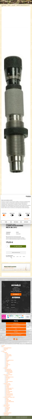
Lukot (7, 402)
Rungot (7, 399)
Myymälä (6, 349)
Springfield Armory (9, 360)
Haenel (7, 356)
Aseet (3, 351)
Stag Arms (8, 364)
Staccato (8, 378)
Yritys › (16, 329)
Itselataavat (8, 369)
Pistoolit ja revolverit (8, 374)
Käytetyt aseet (7, 383)
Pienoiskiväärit (9, 389)
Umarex (7, 409)
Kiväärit (5, 352)
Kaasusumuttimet (7, 412)
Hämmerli (8, 407)
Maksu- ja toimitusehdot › (16, 326)
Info (3, 346)
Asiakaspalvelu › (16, 323)
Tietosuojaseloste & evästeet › (16, 334)
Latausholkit (13, 5)
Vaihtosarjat (8, 400)
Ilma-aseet (8, 396)
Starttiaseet (6, 414)
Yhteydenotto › (16, 294)
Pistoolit (7, 390)
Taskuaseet (8, 384)
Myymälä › (16, 331)
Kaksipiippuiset (9, 370)
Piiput (7, 398)
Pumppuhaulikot (9, 371)
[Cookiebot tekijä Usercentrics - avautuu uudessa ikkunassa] (26, 196)
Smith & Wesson (9, 381)
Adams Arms (8, 354)
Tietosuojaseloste (7, 347)
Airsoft (7, 410)
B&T (7, 359)
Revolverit (8, 392)
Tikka (7, 365)
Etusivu (3, 345)
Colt (7, 362)
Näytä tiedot (26, 218)
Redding (9, 5)
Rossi (7, 353)
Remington (10, 372)
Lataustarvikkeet (4, 5)
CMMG (7, 361)
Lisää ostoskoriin (18, 246)
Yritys (5, 350)
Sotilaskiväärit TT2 (9, 388)
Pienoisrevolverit (9, 393)
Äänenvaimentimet (10, 401)
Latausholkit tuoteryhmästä (9, 267)
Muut (7, 367)
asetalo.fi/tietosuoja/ (9, 210)
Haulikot (5, 368)
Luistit (7, 403)
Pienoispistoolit (9, 391)
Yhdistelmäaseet (9, 394)
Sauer (7, 363)
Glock (7, 379)
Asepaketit (6, 415)
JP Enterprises (9, 355)
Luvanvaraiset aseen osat (9, 397)
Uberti (7, 358)
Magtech (8, 408)
